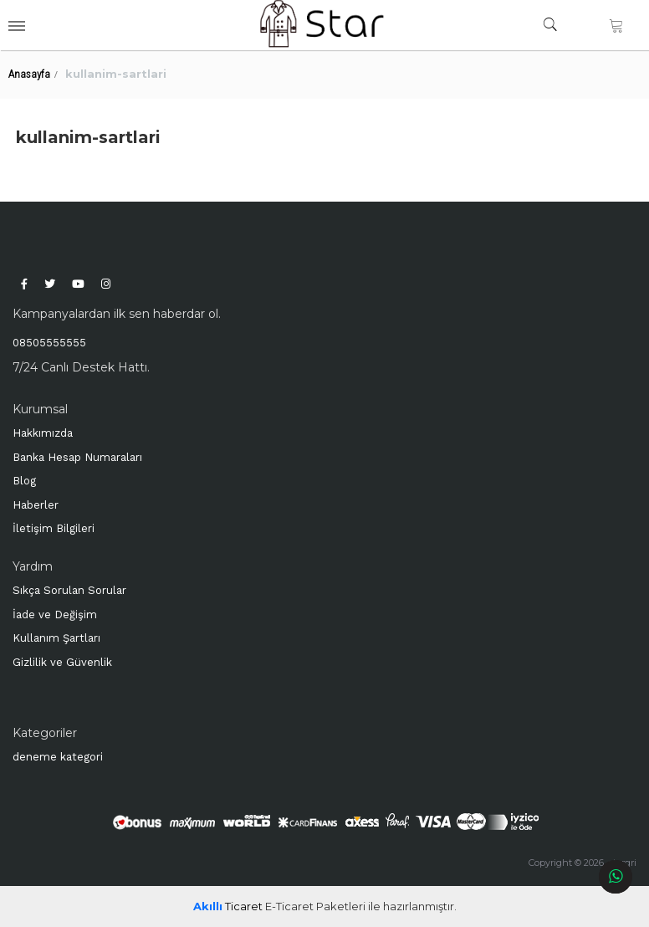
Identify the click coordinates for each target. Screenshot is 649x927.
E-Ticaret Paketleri (315, 906)
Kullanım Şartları (56, 638)
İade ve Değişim (55, 614)
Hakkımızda (43, 433)
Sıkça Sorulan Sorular (69, 590)
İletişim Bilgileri (54, 528)
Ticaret (228, 906)
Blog (24, 480)
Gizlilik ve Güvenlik (62, 662)
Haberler (36, 505)
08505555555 (49, 342)
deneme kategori (58, 756)
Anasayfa (29, 74)
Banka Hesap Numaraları (77, 457)
